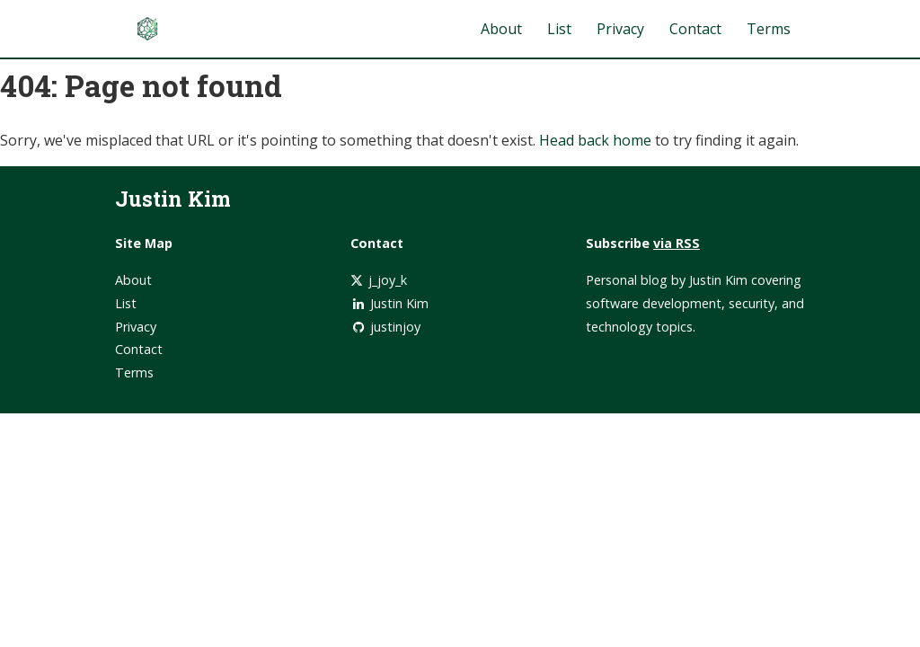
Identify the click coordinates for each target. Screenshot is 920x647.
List (559, 29)
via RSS (676, 243)
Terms (769, 29)
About (501, 29)
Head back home (595, 140)
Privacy (620, 29)
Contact (695, 29)
